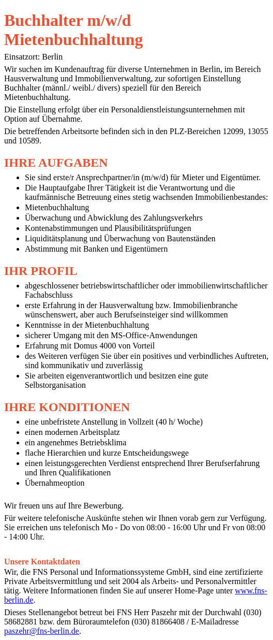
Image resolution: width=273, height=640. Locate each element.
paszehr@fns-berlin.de (41, 631)
